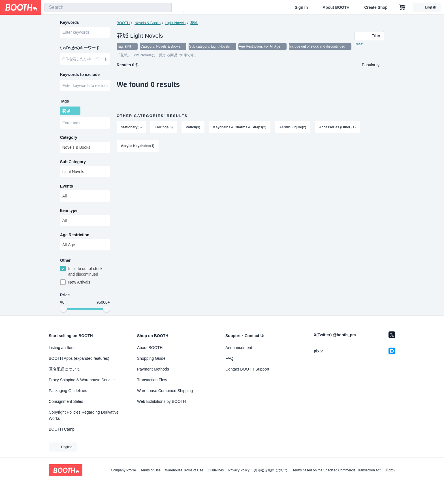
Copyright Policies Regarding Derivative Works (84, 415)
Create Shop (375, 7)
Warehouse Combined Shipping (165, 390)
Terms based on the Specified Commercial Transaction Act (337, 470)
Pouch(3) (193, 127)
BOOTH (123, 23)
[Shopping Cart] (402, 7)
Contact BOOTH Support (247, 369)
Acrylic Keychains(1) (137, 146)
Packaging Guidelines (68, 390)
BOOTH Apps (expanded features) (79, 358)
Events (66, 186)
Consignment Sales (66, 401)
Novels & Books (148, 23)
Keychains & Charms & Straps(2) (239, 127)
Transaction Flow (152, 380)
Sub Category (73, 162)
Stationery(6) (131, 127)
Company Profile (123, 470)
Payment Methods (153, 369)
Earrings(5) (163, 127)
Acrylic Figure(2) (292, 127)
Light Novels (175, 23)
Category (68, 137)
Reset (359, 44)
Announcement (238, 347)
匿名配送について (64, 369)
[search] (166, 8)
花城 (194, 23)
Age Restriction (74, 235)
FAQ (229, 358)
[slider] (63, 308)
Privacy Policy (238, 470)
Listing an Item (61, 347)
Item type (68, 210)
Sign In (301, 7)
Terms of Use (150, 470)
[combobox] (108, 7)
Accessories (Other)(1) (337, 127)
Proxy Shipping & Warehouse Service (82, 380)
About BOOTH (336, 7)
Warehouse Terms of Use (184, 470)
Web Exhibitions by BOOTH (161, 401)
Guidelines (216, 470)
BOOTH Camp (61, 429)
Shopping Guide (151, 358)
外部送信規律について (271, 470)
